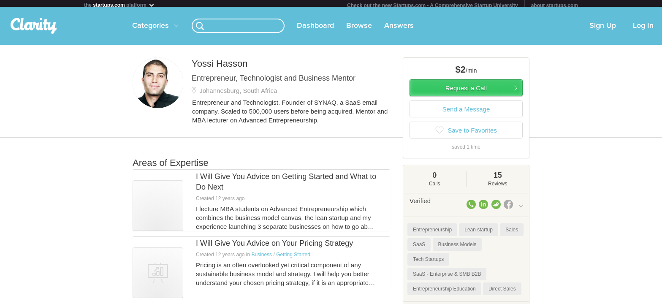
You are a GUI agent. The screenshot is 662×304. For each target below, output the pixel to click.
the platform (119, 5)
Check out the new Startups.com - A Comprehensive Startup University (432, 5)
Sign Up (602, 29)
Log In (643, 29)
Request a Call (466, 91)
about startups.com (554, 5)
